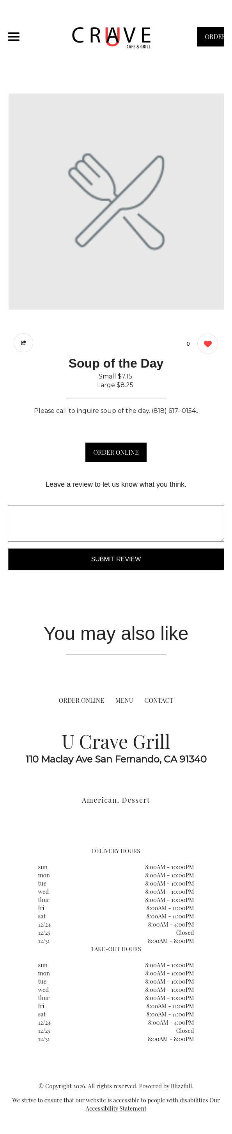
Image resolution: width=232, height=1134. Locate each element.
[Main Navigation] (13, 36)
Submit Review (116, 559)
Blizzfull (181, 1086)
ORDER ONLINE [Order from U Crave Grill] (81, 700)
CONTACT (158, 700)
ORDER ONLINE (115, 452)
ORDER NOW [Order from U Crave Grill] (214, 39)
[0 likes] (205, 344)
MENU (124, 700)
